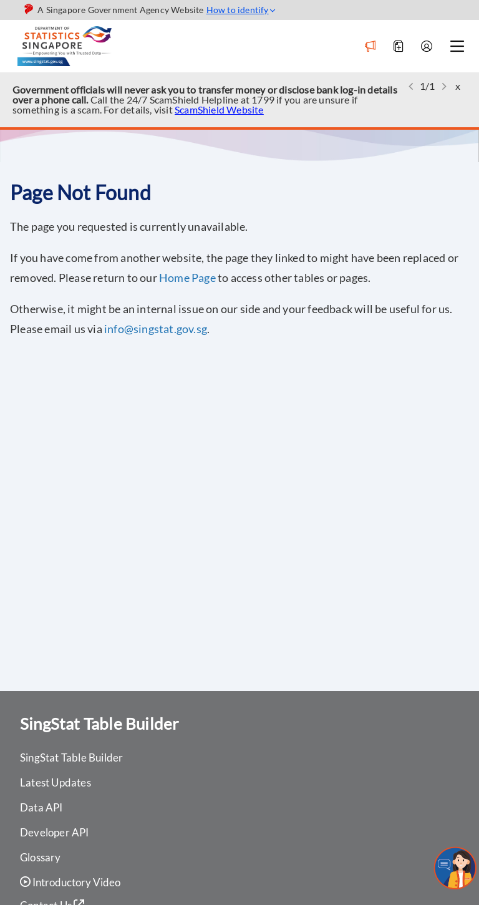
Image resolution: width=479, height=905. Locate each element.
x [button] (457, 86)
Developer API (54, 832)
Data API (41, 807)
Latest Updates (55, 782)
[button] (411, 87)
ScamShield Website (219, 109)
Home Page (187, 277)
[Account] (426, 46)
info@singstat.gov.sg (155, 329)
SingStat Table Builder (71, 757)
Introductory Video (70, 882)
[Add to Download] (398, 46)
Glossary (40, 857)
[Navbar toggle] (457, 46)
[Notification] (370, 46)
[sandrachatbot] (455, 868)
